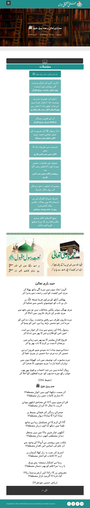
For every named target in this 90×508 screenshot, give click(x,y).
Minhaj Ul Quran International (32, 504)
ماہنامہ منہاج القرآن (47, 34)
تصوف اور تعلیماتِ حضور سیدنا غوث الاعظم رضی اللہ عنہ (45, 166)
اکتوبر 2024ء (32, 34)
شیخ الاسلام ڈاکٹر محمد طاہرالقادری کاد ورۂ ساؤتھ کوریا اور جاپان (45, 222)
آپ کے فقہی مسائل (45, 118)
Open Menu (8, 3)
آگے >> (44, 490)
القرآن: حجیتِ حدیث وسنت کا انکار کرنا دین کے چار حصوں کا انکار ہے (45, 102)
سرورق (59, 34)
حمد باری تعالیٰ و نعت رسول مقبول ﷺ (45, 74)
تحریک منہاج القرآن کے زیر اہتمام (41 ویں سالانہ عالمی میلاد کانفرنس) (45, 202)
